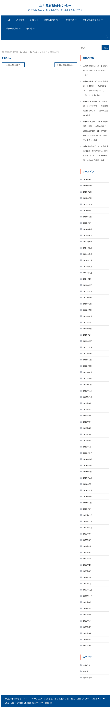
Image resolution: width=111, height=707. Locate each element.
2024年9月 (87, 248)
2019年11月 (87, 521)
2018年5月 (87, 627)
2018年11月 (87, 590)
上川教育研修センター (55, 5)
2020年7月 (87, 478)
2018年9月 (87, 602)
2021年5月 (87, 422)
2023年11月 (87, 291)
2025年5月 (87, 217)
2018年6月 (87, 621)
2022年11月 (87, 347)
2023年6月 (87, 322)
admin (25, 52)
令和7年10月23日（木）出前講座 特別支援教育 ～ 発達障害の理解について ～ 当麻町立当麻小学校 (95, 108)
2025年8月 (87, 198)
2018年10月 (87, 596)
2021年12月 (87, 391)
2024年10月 (88, 241)
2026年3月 (87, 179)
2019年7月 (87, 546)
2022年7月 (87, 372)
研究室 (85, 671)
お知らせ (34, 19)
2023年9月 (87, 304)
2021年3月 (87, 434)
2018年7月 (87, 614)
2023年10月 (87, 297)
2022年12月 (87, 341)
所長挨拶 (20, 19)
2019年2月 (87, 577)
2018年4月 (87, 633)
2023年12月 (87, 285)
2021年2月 (87, 440)
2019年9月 (87, 534)
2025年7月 (87, 204)
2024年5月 (87, 266)
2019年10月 (87, 527)
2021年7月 (87, 416)
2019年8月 (87, 540)
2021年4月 (87, 428)
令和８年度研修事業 (91, 19)
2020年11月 (87, 453)
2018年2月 (87, 646)
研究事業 (70, 19)
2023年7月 (87, 316)
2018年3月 (87, 639)
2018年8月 (87, 608)
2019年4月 (87, 565)
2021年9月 (87, 403)
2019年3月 (87, 571)
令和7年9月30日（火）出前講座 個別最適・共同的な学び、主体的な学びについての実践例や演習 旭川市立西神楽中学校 (96, 153)
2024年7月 (87, 260)
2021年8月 (87, 409)
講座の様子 (55, 52)
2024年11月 (87, 235)
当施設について (51, 19)
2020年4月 (87, 490)
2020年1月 (87, 509)
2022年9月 (87, 360)
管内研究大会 (12, 28)
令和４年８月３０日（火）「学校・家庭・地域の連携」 (67, 65)
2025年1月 (87, 223)
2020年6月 (87, 484)
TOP (8, 19)
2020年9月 (87, 465)
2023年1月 (87, 335)
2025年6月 (87, 210)
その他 (29, 28)
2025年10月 (87, 185)
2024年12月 (88, 229)
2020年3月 (87, 496)
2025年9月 (87, 192)
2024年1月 (87, 279)
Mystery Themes (43, 702)
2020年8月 (87, 471)
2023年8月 (87, 310)
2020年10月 (87, 459)
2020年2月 (87, 503)
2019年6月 (87, 552)
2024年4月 (87, 273)
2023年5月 (87, 328)
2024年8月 (87, 254)
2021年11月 (87, 397)
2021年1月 (87, 447)
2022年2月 (87, 384)
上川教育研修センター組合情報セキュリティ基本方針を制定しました (95, 70)
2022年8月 (87, 366)
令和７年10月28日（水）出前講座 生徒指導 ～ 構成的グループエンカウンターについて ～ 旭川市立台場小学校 (95, 88)
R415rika (6, 58)
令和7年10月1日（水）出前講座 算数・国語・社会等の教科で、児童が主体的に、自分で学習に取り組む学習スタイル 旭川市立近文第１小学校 (96, 130)
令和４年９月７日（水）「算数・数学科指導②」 (15, 65)
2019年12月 (87, 515)
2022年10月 (87, 353)
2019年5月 (87, 559)
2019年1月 (87, 583)
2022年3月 (87, 378)
